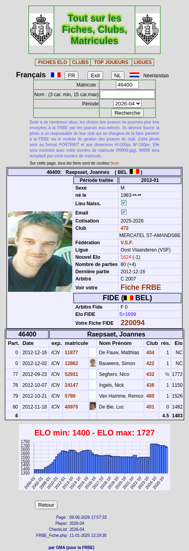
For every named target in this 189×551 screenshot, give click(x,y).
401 (149, 407)
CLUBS (80, 62)
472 (123, 228)
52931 (70, 374)
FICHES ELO (52, 62)
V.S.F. (127, 243)
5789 (69, 396)
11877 (70, 352)
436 (149, 385)
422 (149, 363)
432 (149, 374)
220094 (133, 323)
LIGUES (143, 62)
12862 (70, 363)
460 (149, 396)
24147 (70, 385)
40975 (70, 407)
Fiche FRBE (141, 287)
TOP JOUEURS (111, 62)
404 (149, 352)
